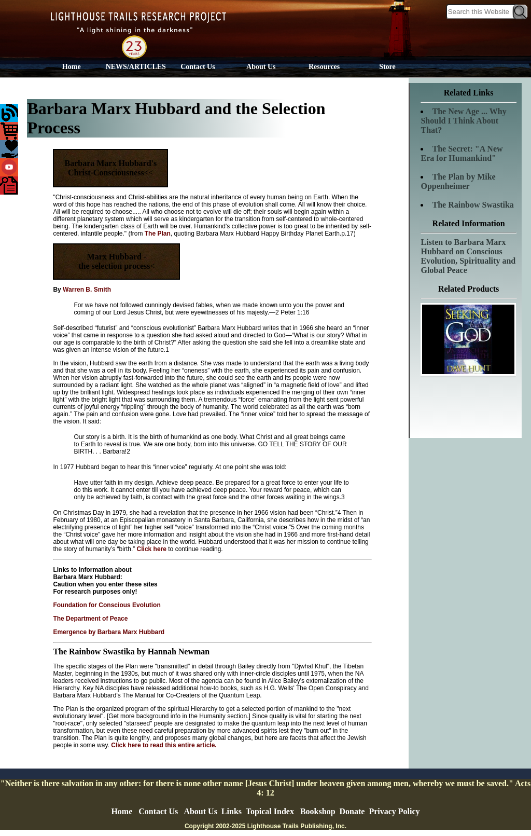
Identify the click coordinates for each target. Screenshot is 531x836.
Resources (324, 67)
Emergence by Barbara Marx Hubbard (108, 632)
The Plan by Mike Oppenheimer (458, 181)
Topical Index (270, 811)
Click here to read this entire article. (163, 745)
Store (387, 67)
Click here (151, 549)
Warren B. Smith (87, 289)
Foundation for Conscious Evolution (106, 605)
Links (231, 811)
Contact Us (197, 67)
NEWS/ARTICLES (136, 67)
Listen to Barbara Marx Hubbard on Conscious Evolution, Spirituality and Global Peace (468, 256)
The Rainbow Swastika (472, 204)
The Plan (158, 233)
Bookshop (318, 811)
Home (71, 67)
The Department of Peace (90, 618)
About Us (260, 67)
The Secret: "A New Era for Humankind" (461, 153)
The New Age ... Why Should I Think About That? (463, 120)
